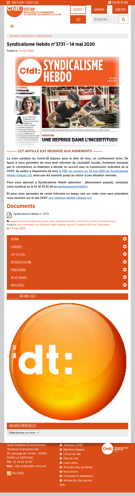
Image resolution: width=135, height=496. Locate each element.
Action (14, 239)
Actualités (27, 36)
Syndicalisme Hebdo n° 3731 (31, 214)
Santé (51, 221)
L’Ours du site (72, 453)
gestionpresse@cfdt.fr (73, 186)
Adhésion (120, 9)
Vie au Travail (19, 278)
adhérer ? (78, 9)
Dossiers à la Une (21, 262)
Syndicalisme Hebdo (65, 221)
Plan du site (70, 458)
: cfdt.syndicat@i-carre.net (26, 466)
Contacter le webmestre (78, 476)
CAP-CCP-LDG (18, 255)
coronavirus (83, 221)
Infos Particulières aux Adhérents (33, 224)
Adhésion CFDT (73, 445)
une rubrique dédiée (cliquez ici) (69, 197)
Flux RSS (18, 473)
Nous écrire (70, 471)
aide (126, 2)
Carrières (16, 247)
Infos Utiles (17, 285)
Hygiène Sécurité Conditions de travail (29, 221)
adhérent (99, 9)
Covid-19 (94, 221)
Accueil (14, 36)
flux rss (116, 2)
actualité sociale (107, 221)
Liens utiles (70, 462)
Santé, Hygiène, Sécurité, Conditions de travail (73, 224)
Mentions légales (74, 449)
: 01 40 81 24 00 (19, 461)
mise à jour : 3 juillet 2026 (22, 2)
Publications (18, 270)
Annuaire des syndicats (77, 467)
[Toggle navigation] (12, 27)
